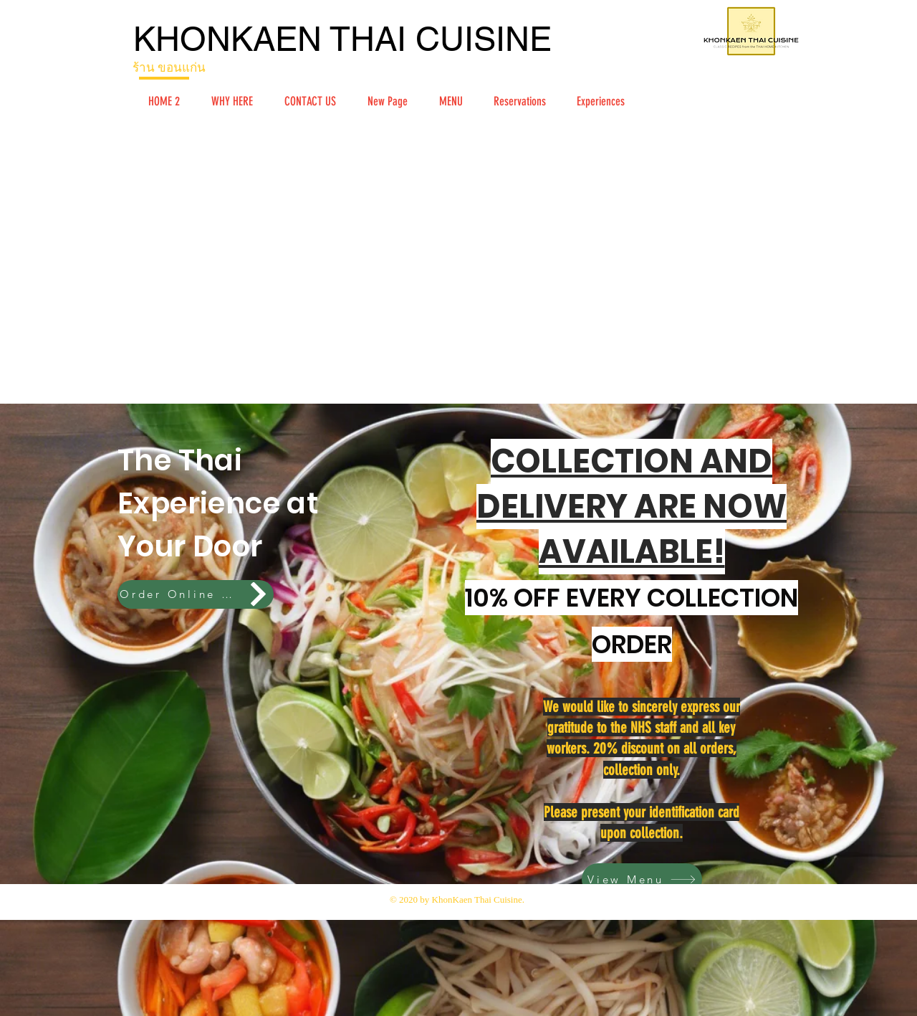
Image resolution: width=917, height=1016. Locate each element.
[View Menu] (642, 879)
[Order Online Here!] (195, 594)
